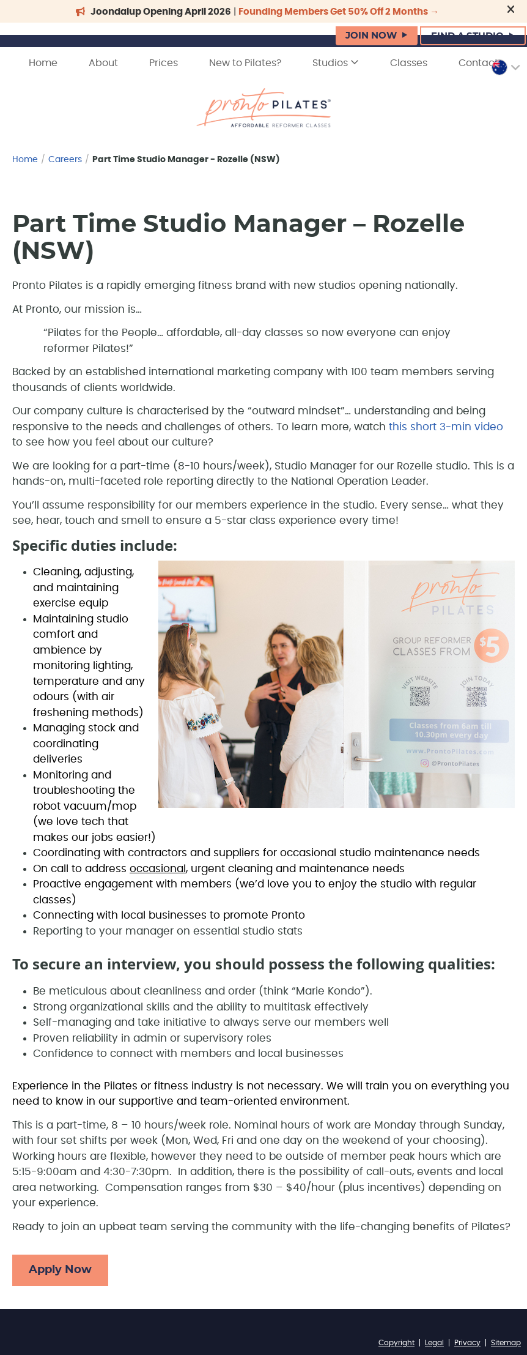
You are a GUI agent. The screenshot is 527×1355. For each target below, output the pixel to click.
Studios (335, 63)
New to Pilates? (245, 63)
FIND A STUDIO (467, 36)
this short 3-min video (446, 427)
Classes (408, 63)
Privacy (467, 1342)
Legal (434, 1342)
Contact (478, 63)
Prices (163, 63)
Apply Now (60, 1269)
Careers (65, 159)
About (103, 63)
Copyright (396, 1342)
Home (43, 63)
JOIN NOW (371, 35)
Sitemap (506, 1342)
